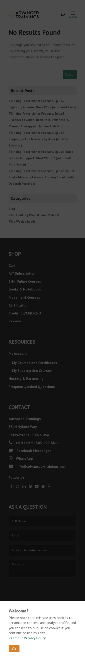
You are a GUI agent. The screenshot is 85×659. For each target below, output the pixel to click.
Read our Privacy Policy (27, 638)
